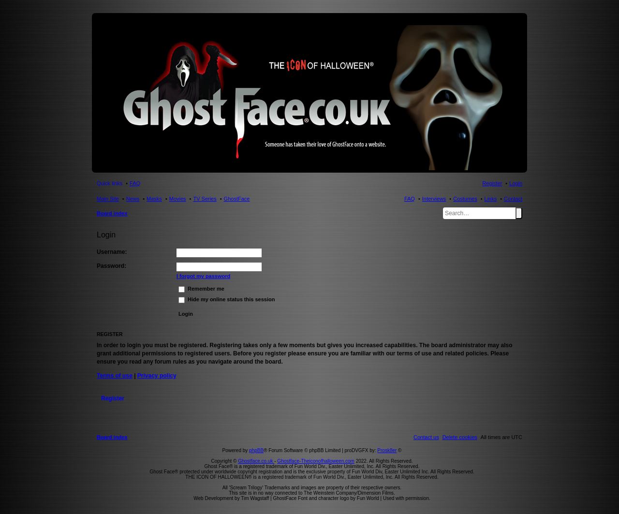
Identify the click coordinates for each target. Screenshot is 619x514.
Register (112, 398)
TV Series (204, 199)
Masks (154, 199)
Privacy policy (157, 375)
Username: (112, 252)
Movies (177, 199)
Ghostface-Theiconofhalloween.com (315, 461)
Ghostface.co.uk (256, 461)
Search (519, 213)
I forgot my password (203, 276)
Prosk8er (387, 450)
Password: (111, 266)
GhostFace (237, 199)
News (133, 199)
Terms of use (115, 375)
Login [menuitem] (515, 183)
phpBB (256, 450)
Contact (513, 199)
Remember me (201, 289)
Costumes (465, 199)
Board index (112, 213)
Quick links (109, 183)
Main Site (108, 199)
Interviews (434, 199)
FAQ (409, 199)
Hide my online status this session (226, 299)
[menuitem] (459, 437)
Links (491, 199)
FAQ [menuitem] (135, 183)
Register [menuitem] (492, 183)
